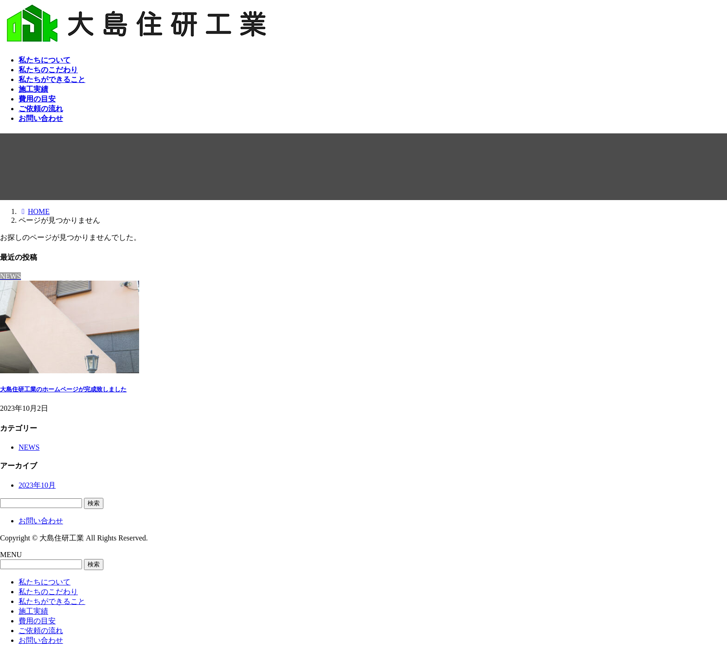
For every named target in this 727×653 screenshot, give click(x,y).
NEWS (29, 447)
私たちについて (44, 582)
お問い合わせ (41, 521)
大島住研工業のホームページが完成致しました (63, 389)
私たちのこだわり (48, 592)
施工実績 (33, 611)
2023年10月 (37, 485)
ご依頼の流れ (41, 630)
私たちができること (52, 601)
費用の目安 (37, 621)
